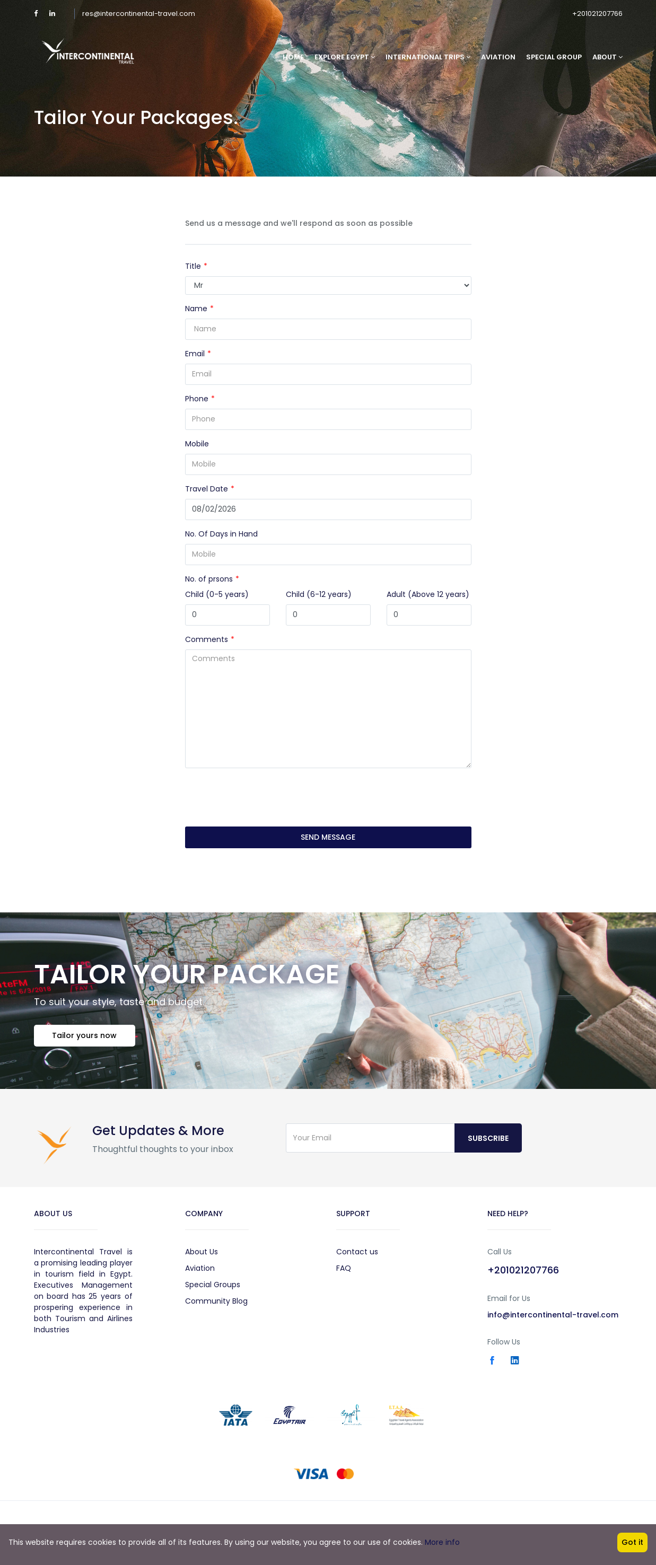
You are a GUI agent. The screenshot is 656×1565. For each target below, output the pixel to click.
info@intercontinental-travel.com (552, 1314)
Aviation (498, 57)
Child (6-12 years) (319, 594)
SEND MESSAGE (328, 837)
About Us (201, 1251)
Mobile (197, 443)
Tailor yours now (85, 1035)
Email (195, 353)
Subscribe (488, 1138)
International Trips (428, 57)
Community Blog (216, 1301)
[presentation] (265, 797)
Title (193, 266)
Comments (206, 639)
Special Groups (212, 1284)
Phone (196, 398)
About (607, 57)
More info (442, 1542)
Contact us (357, 1251)
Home (293, 57)
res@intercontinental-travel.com (138, 13)
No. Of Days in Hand (221, 534)
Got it (632, 1542)
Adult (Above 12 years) (428, 594)
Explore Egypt (344, 57)
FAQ (343, 1268)
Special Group (554, 57)
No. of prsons (209, 579)
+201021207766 (597, 13)
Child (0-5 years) (217, 594)
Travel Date (206, 488)
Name (196, 308)
